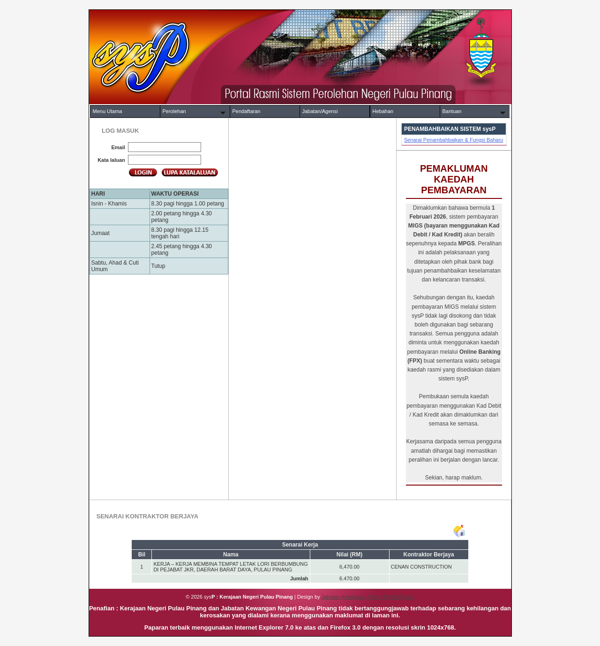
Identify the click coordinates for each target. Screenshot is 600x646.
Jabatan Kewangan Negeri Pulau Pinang (368, 597)
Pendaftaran (246, 111)
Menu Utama (107, 111)
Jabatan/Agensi (320, 111)
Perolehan (174, 111)
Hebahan (383, 111)
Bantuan (452, 111)
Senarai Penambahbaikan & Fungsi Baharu (453, 140)
